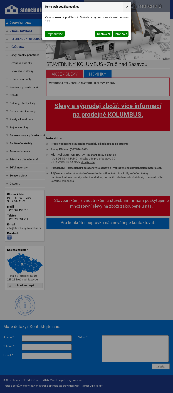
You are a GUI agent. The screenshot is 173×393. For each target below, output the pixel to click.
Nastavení (103, 34)
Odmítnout (120, 34)
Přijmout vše (55, 34)
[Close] (127, 7)
